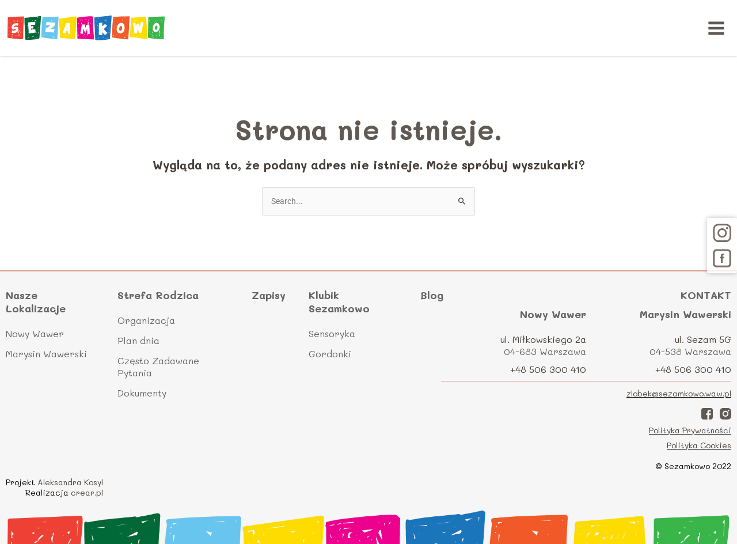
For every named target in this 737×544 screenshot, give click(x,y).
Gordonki (330, 353)
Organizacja (146, 320)
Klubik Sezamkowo (339, 302)
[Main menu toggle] (716, 28)
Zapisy (269, 295)
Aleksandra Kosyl (70, 482)
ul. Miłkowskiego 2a (543, 339)
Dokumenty (141, 393)
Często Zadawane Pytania (158, 366)
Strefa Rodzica (158, 295)
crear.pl (87, 492)
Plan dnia (138, 340)
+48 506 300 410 (548, 369)
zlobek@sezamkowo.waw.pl (678, 393)
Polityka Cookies (699, 445)
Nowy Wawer (35, 333)
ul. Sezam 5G (703, 339)
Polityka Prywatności (690, 430)
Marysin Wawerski (46, 353)
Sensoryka (332, 333)
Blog (431, 295)
